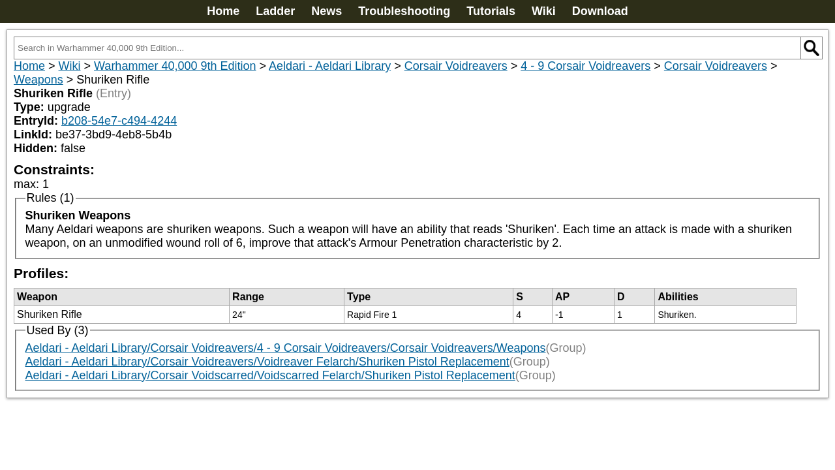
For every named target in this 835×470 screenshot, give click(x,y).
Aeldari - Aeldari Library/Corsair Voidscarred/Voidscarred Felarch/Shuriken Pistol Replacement (270, 375)
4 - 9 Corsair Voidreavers (585, 65)
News (326, 11)
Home (223, 11)
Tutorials (490, 11)
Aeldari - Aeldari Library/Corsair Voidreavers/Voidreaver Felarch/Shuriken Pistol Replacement (267, 361)
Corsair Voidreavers (456, 65)
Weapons (38, 79)
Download (600, 11)
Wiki (544, 11)
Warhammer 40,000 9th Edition (175, 65)
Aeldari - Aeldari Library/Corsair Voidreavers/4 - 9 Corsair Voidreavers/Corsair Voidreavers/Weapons (285, 347)
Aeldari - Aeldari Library (330, 65)
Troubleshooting (404, 11)
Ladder (275, 11)
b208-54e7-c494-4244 (119, 120)
